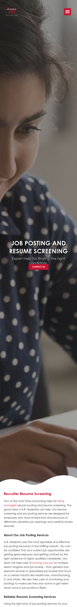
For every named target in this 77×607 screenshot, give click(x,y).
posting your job (42, 562)
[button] (67, 10)
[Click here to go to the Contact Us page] (38, 267)
